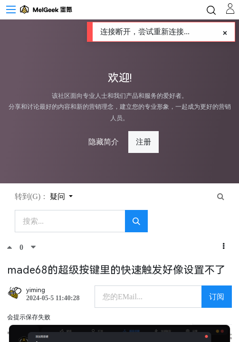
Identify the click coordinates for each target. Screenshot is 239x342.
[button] (223, 246)
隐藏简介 (103, 142)
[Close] (225, 33)
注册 (143, 142)
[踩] (33, 247)
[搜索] (136, 221)
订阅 (216, 297)
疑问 (58, 196)
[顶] (13, 247)
